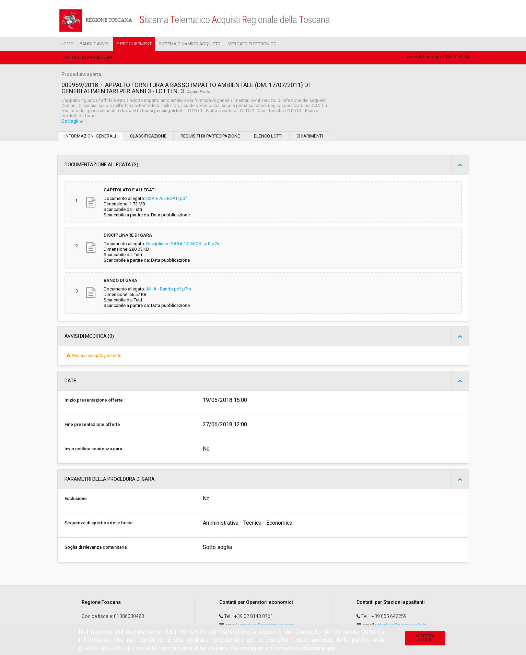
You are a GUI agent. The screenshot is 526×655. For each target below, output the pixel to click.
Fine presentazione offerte (92, 425)
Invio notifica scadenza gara (93, 449)
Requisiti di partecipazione (210, 136)
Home (66, 43)
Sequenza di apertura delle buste (99, 523)
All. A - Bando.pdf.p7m (168, 289)
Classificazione (148, 136)
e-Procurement (134, 43)
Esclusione (76, 499)
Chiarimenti (309, 136)
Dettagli (72, 122)
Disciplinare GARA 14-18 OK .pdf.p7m (183, 244)
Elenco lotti (268, 136)
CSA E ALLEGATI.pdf (166, 199)
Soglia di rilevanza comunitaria (96, 547)
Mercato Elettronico (252, 43)
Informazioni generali (90, 136)
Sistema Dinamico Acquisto (190, 43)
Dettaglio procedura (88, 57)
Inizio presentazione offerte (94, 400)
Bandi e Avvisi (94, 43)
